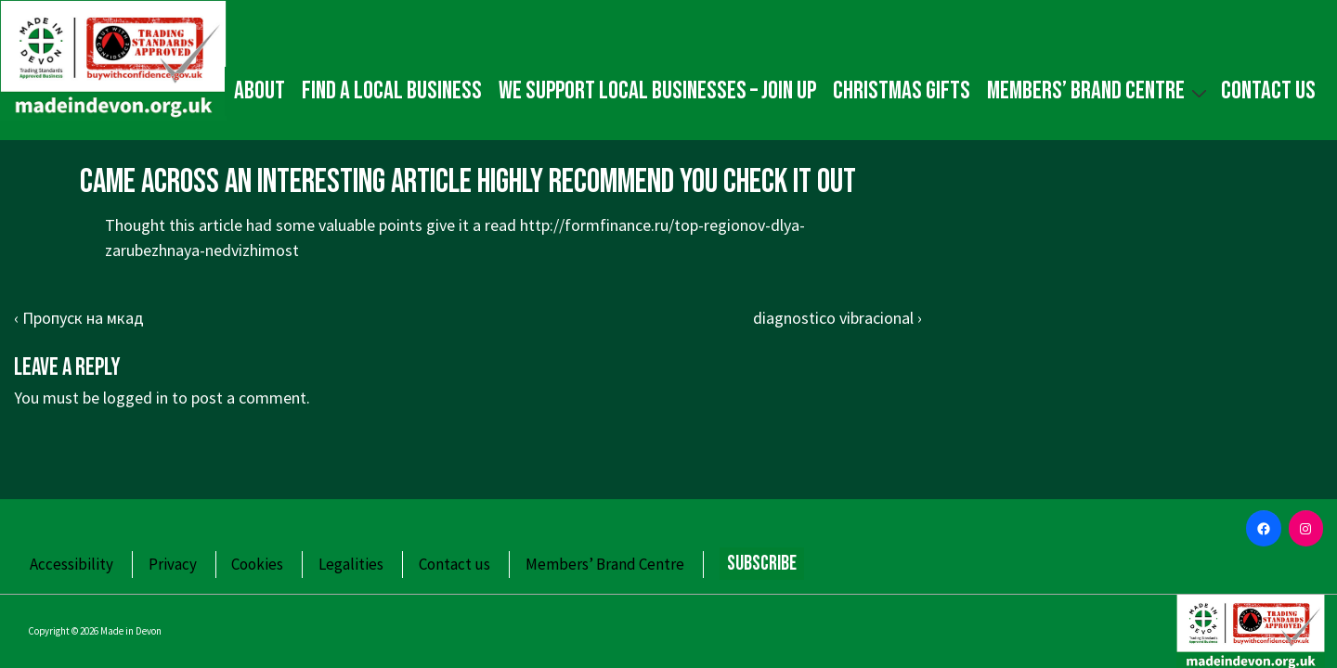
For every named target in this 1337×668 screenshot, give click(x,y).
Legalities (350, 564)
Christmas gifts (901, 91)
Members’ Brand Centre (1099, 90)
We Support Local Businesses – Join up (657, 91)
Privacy (173, 564)
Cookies (257, 564)
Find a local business (392, 91)
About (259, 91)
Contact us (1268, 91)
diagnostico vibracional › (837, 317)
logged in (135, 397)
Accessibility (71, 564)
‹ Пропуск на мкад (79, 317)
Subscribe (762, 563)
